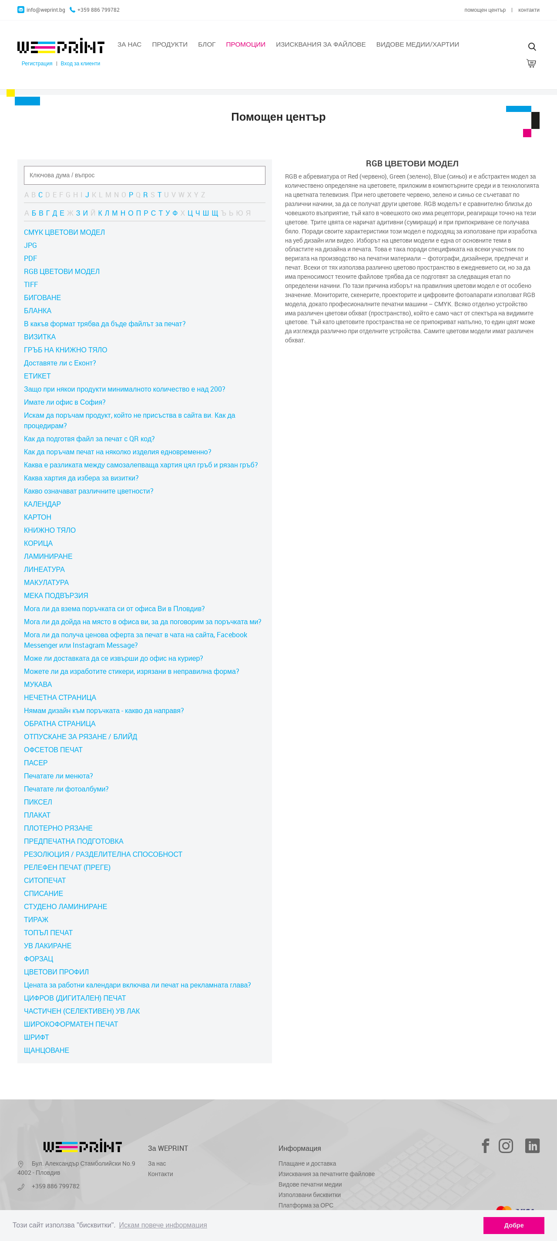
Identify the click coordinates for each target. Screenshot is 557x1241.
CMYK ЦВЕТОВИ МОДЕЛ (64, 232)
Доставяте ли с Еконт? (60, 363)
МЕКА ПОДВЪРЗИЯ (56, 595)
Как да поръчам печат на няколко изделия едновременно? (117, 451)
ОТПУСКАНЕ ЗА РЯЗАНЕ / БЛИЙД (80, 736)
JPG (30, 245)
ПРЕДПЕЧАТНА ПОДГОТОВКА (74, 841)
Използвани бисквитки (309, 1194)
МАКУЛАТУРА (46, 582)
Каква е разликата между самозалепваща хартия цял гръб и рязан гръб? (141, 465)
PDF (30, 258)
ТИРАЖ (36, 919)
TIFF (31, 284)
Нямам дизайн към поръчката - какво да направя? (104, 710)
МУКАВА (38, 684)
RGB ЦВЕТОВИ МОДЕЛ (62, 271)
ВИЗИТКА (40, 337)
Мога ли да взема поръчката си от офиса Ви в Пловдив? (114, 608)
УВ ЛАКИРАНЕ (47, 945)
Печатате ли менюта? (58, 776)
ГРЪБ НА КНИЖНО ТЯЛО (65, 350)
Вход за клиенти (81, 63)
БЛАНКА (37, 310)
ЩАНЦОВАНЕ (46, 1050)
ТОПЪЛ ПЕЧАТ (48, 932)
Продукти (170, 44)
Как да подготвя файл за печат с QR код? (89, 438)
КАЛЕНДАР (42, 504)
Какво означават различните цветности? (89, 491)
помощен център (485, 10)
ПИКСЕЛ (38, 802)
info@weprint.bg (41, 10)
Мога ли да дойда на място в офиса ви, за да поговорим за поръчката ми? (143, 621)
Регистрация (37, 63)
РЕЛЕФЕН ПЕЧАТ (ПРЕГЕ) (67, 867)
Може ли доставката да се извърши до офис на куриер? (113, 658)
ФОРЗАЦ (38, 959)
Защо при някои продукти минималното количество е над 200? (124, 389)
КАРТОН (37, 517)
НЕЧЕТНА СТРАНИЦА (60, 697)
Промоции (246, 44)
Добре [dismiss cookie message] (514, 1225)
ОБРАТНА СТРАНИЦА (60, 723)
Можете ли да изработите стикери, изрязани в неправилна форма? (131, 671)
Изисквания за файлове (321, 44)
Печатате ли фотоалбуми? (66, 789)
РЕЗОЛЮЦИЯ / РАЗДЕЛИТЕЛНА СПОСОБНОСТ (103, 854)
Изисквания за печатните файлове (326, 1174)
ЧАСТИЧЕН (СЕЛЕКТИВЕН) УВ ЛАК (82, 1011)
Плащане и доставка (307, 1163)
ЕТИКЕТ (37, 376)
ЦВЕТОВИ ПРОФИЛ (56, 972)
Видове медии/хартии (417, 44)
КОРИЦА (38, 543)
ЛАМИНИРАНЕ (48, 556)
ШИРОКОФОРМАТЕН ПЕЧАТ (71, 1024)
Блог (206, 44)
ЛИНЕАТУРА (44, 569)
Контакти (160, 1174)
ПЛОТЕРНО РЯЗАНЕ (58, 828)
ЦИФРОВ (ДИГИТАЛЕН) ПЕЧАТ (75, 998)
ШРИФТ (36, 1037)
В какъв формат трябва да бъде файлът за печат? (105, 323)
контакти (529, 10)
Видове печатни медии (310, 1184)
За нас (129, 44)
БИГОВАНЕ (42, 297)
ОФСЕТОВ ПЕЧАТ (53, 749)
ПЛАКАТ (37, 815)
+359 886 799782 (95, 10)
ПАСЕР (36, 763)
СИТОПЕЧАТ (45, 880)
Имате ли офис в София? (65, 402)
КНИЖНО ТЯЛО (50, 530)
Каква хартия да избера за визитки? (81, 478)
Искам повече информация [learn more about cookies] (163, 1225)
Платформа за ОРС (305, 1205)
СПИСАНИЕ (43, 893)
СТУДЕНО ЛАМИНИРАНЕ (65, 906)
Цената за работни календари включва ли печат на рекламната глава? (137, 985)
